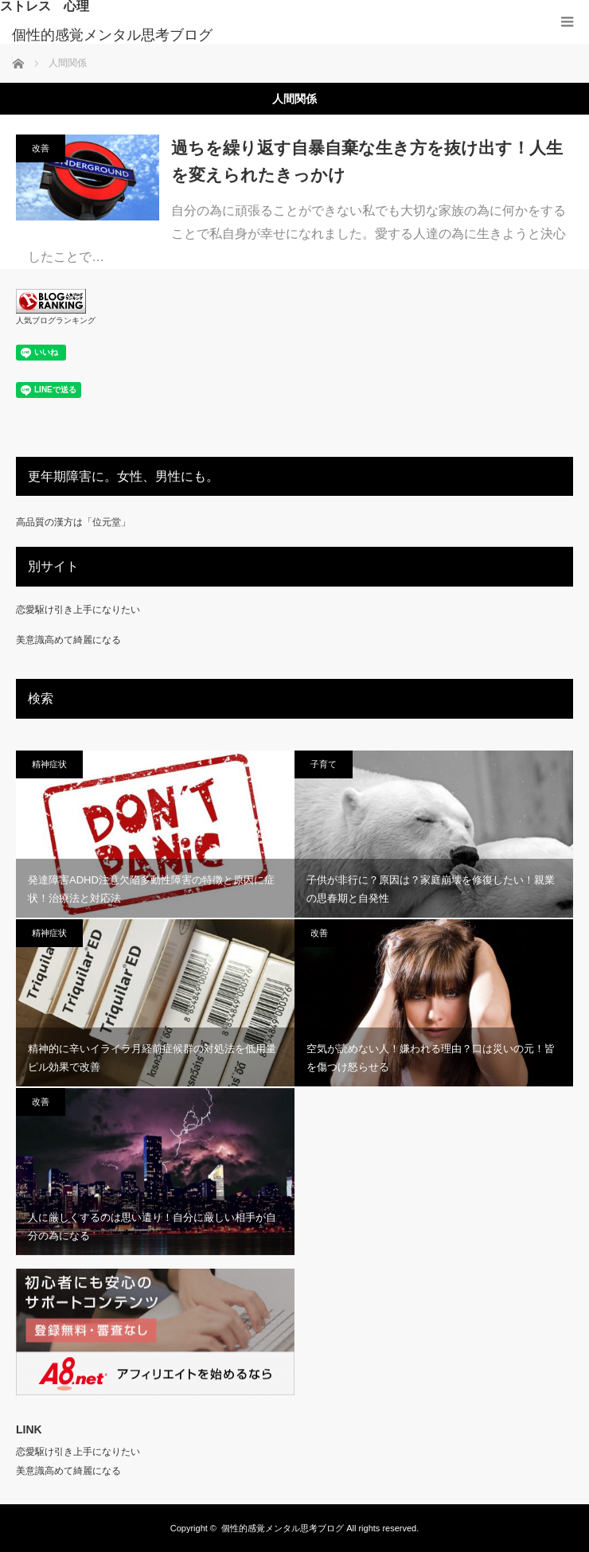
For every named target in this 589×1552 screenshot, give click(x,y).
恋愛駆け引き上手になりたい (78, 609)
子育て (323, 764)
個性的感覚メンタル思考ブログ (112, 35)
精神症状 (49, 764)
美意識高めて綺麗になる (68, 639)
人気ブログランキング (56, 320)
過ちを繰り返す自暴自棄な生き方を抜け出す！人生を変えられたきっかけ (367, 161)
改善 (40, 148)
